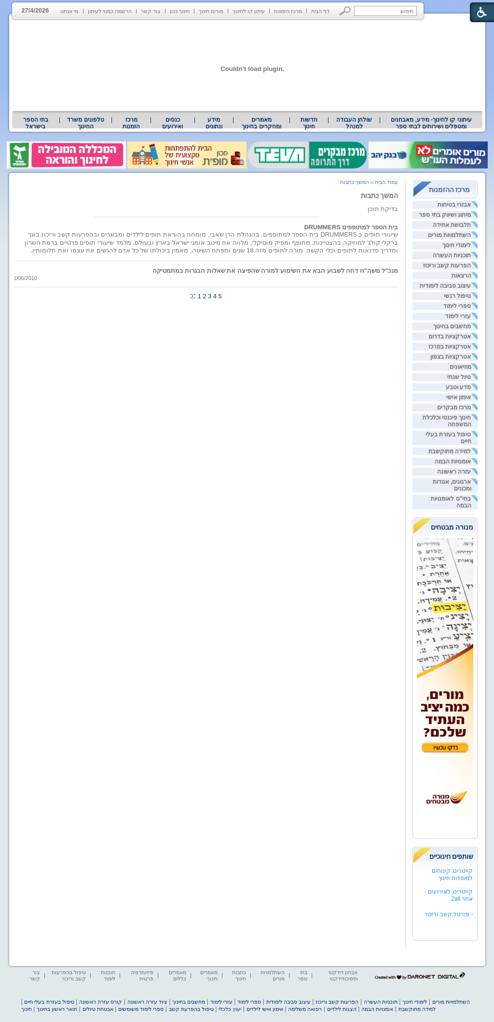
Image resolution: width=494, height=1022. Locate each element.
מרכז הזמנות (288, 11)
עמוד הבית (386, 182)
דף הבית (320, 11)
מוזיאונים (460, 367)
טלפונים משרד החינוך (85, 123)
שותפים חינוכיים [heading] (451, 856)
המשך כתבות (379, 195)
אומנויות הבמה (453, 461)
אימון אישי (458, 397)
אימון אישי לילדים (265, 1009)
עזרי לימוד (458, 316)
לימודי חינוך (456, 245)
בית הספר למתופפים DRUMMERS (351, 227)
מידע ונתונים (214, 123)
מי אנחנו (69, 11)
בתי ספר (302, 975)
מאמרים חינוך (209, 975)
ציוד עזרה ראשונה (147, 1002)
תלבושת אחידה (452, 225)
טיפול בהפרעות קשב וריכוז (69, 975)
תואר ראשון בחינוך (57, 1009)
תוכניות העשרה (452, 255)
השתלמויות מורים (449, 235)
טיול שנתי (459, 377)
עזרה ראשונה (454, 471)
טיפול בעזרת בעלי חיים (49, 1002)
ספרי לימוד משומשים (141, 1009)
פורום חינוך (211, 11)
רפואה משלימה (305, 1009)
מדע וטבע (458, 387)
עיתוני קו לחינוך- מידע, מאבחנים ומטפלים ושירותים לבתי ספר (431, 123)
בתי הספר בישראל (35, 123)
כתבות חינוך (239, 975)
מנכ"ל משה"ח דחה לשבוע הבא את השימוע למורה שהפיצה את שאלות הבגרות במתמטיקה (275, 270)
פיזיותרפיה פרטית (142, 975)
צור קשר (151, 11)
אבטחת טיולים (97, 1009)
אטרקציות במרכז (449, 346)
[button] (345, 11)
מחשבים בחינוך (452, 326)
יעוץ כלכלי (230, 1009)
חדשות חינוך (309, 123)
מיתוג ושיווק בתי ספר (445, 214)
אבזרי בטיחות (454, 204)
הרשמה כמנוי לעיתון (110, 11)
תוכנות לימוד (108, 975)
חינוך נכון (180, 11)
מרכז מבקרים (454, 407)
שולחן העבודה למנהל (354, 123)
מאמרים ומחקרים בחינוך (261, 123)
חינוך (26, 1009)
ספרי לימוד (457, 306)
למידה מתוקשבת (449, 451)
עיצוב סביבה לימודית (445, 285)
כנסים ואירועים (172, 123)
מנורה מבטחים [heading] (452, 527)
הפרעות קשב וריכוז (447, 265)
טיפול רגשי (457, 296)
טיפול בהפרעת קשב (191, 1009)
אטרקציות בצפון (450, 356)
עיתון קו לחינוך (249, 11)
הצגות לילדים (342, 1009)
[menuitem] (431, 123)
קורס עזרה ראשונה (100, 1002)
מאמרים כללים (177, 975)
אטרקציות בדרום (449, 336)
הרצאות (461, 275)
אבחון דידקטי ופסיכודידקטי (343, 975)
